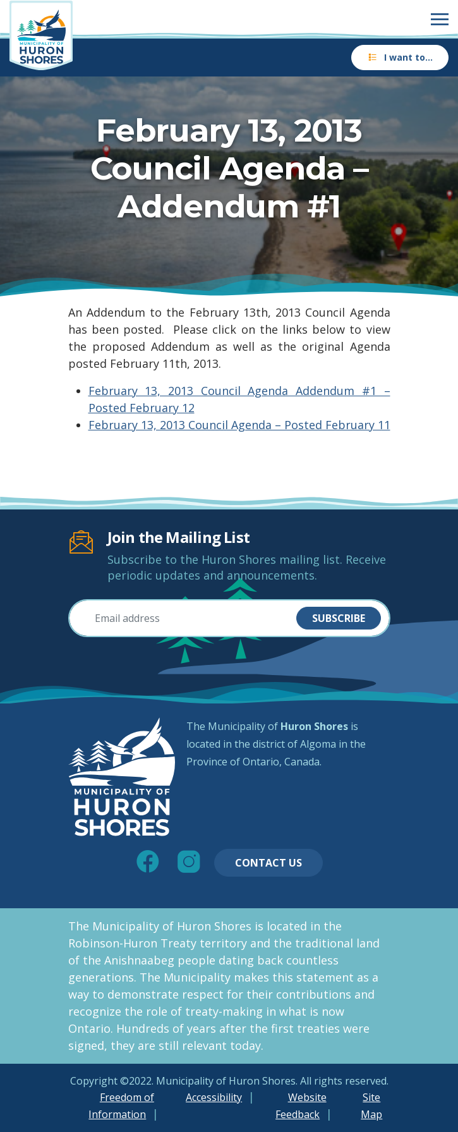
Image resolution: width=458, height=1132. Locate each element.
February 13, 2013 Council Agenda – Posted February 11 (239, 424)
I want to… (400, 57)
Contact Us (268, 863)
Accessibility (214, 1097)
